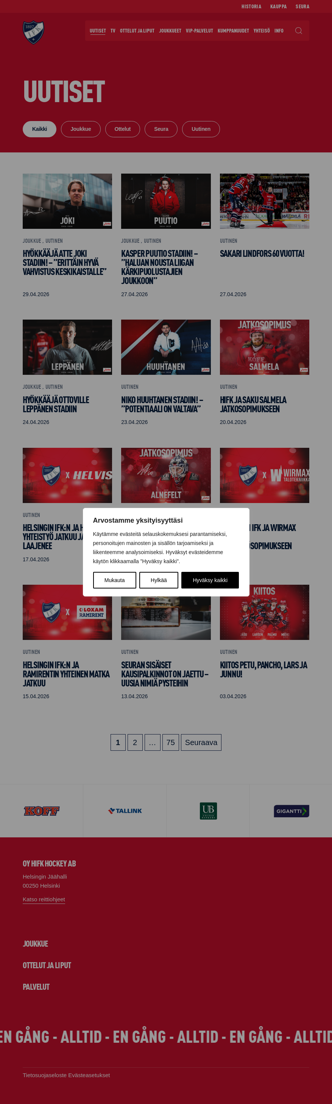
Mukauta (114, 580)
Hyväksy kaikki (210, 580)
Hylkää (159, 580)
